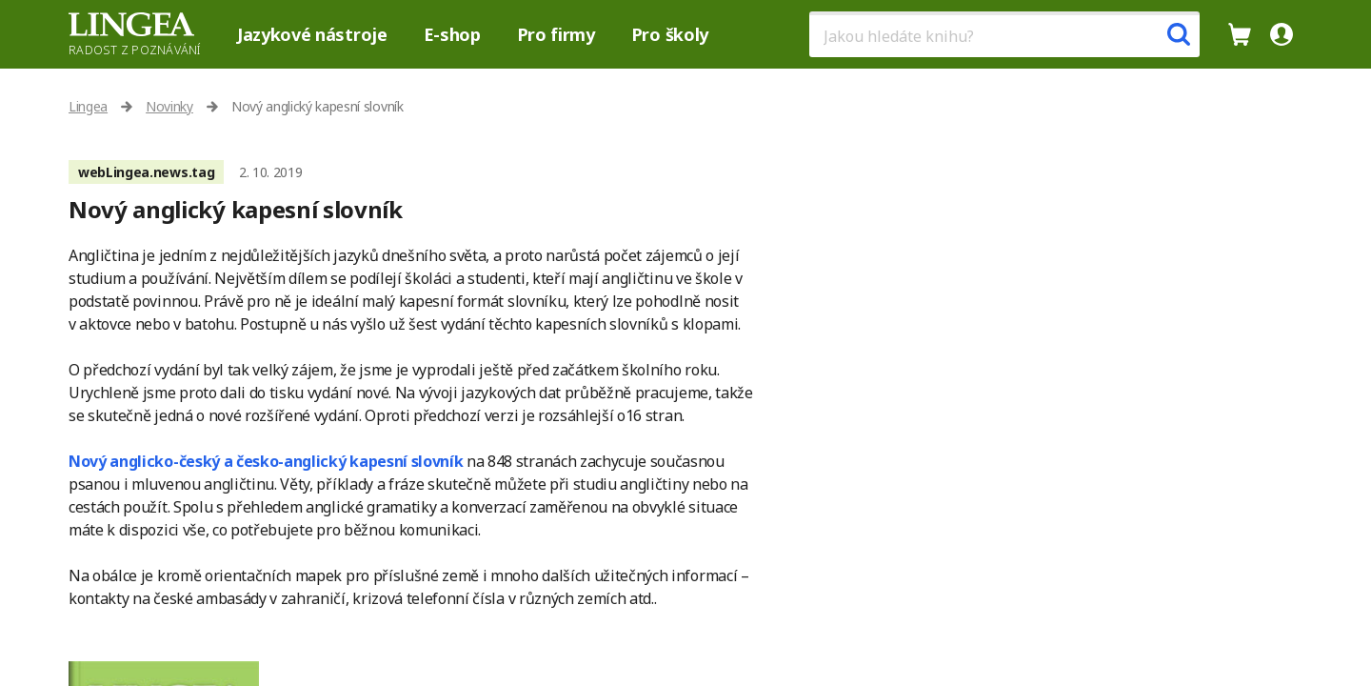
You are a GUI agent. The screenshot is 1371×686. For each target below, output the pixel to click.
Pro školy (669, 34)
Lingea (88, 106)
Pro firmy (556, 34)
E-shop (452, 34)
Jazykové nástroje (312, 34)
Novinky (169, 106)
